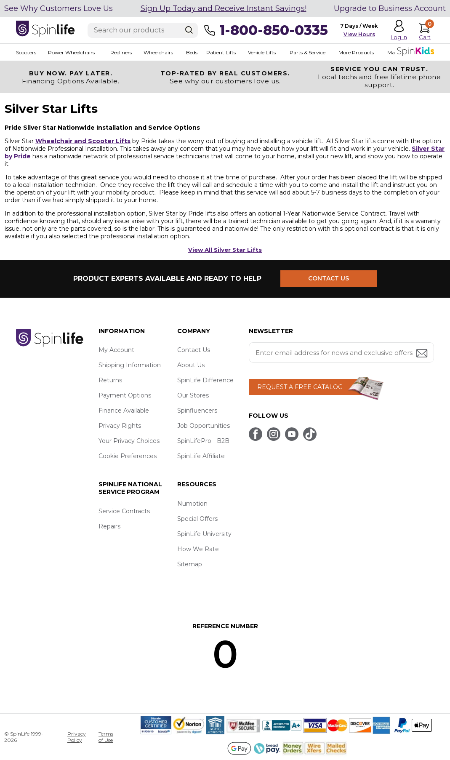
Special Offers (197, 519)
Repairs (109, 526)
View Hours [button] (359, 34)
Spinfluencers (197, 410)
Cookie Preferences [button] (128, 456)
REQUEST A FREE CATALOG (300, 387)
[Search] (189, 30)
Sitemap (189, 564)
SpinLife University (204, 534)
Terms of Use (106, 737)
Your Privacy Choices (129, 441)
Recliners (121, 52)
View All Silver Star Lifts (225, 249)
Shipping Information (130, 365)
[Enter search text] (143, 30)
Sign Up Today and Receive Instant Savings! (223, 8)
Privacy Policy (76, 737)
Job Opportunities (203, 425)
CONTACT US (328, 278)
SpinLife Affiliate (201, 456)
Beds (191, 52)
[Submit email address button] (422, 354)
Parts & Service (307, 52)
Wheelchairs (158, 52)
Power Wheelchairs (71, 52)
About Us (191, 365)
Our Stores (193, 395)
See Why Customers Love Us (58, 8)
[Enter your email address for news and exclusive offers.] (341, 352)
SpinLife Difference (205, 380)
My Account (116, 350)
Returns (110, 380)
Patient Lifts (221, 52)
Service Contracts (124, 511)
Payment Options (125, 395)
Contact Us (193, 350)
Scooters (26, 52)
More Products (356, 52)
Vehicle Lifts (262, 52)
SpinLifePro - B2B (203, 441)
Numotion (192, 503)
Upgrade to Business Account (390, 8)
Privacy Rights (120, 425)
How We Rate (198, 549)
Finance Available (124, 410)
